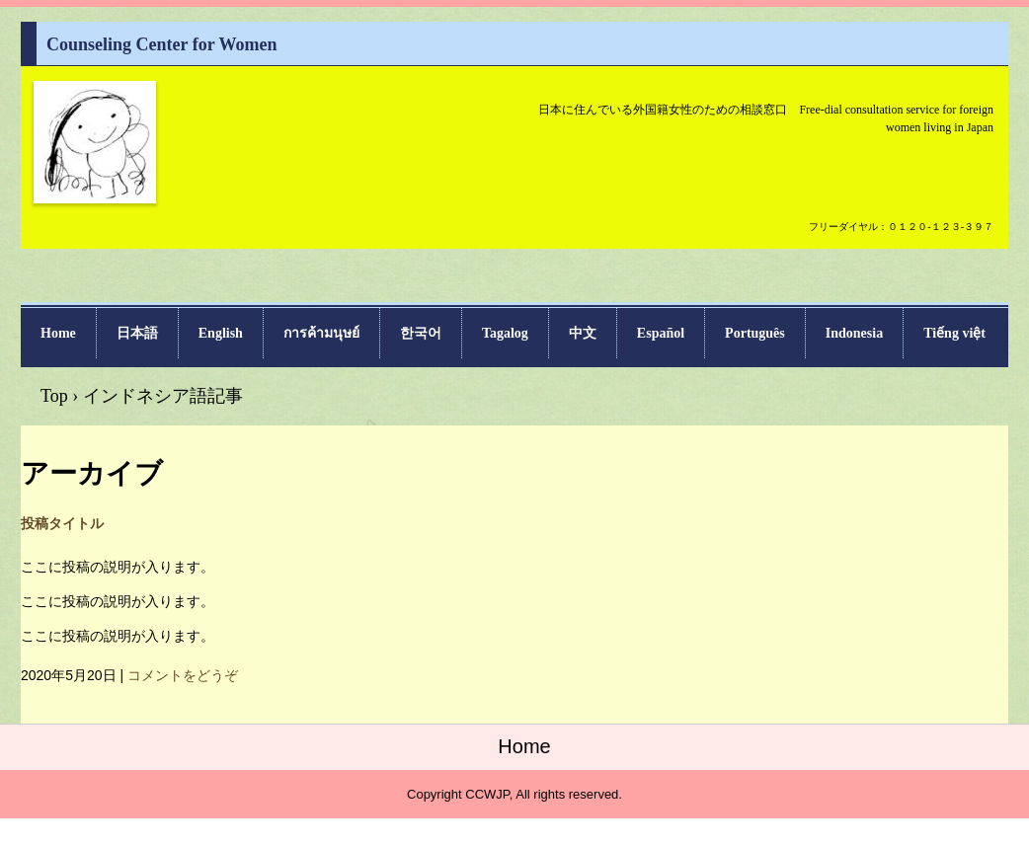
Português (755, 333)
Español (660, 333)
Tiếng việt (954, 333)
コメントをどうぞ (182, 675)
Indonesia (854, 333)
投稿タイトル (62, 523)
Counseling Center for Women (95, 201)
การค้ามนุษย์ (321, 333)
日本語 (137, 333)
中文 (582, 333)
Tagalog (505, 333)
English (220, 333)
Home (58, 333)
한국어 (420, 333)
